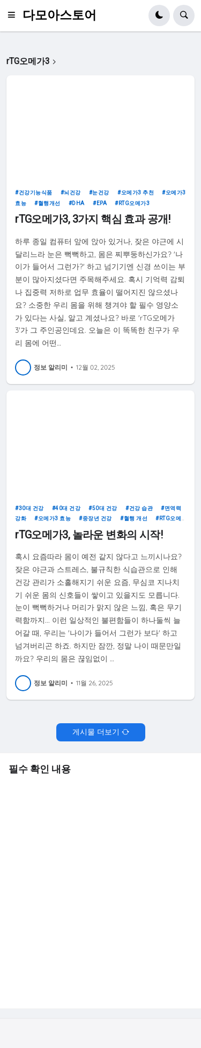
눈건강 (100, 192)
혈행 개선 (136, 518)
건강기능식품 (36, 192)
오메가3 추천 (137, 192)
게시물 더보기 (96, 732)
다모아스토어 (59, 15)
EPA (101, 203)
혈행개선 (49, 203)
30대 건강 (31, 508)
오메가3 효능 (54, 518)
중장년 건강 (97, 518)
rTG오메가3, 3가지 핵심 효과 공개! (92, 219)
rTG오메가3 (134, 203)
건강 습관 (141, 508)
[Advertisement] (100, 890)
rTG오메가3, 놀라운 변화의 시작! (88, 534)
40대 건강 (67, 508)
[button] (14, 15)
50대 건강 (104, 508)
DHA (78, 203)
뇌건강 (72, 192)
